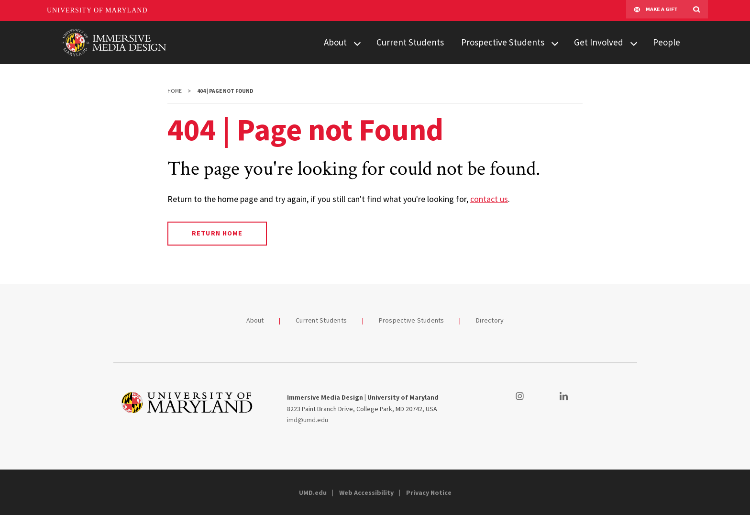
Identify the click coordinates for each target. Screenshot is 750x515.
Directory (490, 320)
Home (174, 91)
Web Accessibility (366, 492)
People (666, 42)
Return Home (217, 233)
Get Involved (598, 42)
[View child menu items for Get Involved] (633, 42)
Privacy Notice (429, 492)
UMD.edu (313, 492)
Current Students (410, 42)
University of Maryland (97, 10)
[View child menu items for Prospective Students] (554, 42)
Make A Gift (656, 10)
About (335, 42)
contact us (489, 198)
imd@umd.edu (307, 419)
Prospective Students (502, 42)
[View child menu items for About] (357, 42)
